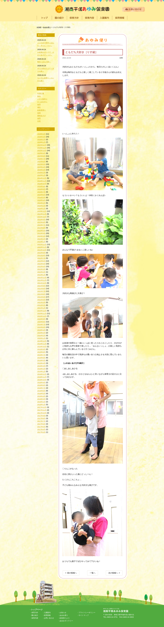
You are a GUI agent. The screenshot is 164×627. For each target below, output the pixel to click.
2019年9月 (41, 349)
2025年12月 (41, 145)
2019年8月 (41, 352)
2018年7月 (41, 388)
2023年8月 (41, 222)
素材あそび (41, 116)
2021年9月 (41, 286)
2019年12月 (41, 341)
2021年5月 (41, 297)
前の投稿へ (72, 573)
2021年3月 (41, 302)
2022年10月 (41, 250)
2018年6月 (41, 391)
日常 (121, 58)
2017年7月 (41, 421)
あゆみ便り (64, 615)
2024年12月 (41, 178)
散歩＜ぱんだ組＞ (44, 62)
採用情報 (47, 615)
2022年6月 (41, 261)
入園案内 (47, 612)
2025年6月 (41, 161)
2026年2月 (41, 139)
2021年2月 (41, 305)
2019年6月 (41, 358)
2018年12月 (41, 374)
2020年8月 (41, 322)
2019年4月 (41, 363)
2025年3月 (41, 170)
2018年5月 (41, 393)
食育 (39, 104)
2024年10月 (41, 184)
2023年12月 (41, 211)
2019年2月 (41, 369)
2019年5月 (41, 360)
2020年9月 (41, 319)
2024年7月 (41, 192)
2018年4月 (41, 396)
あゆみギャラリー (66, 621)
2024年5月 (41, 197)
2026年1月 (41, 142)
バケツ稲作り (42, 99)
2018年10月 (41, 380)
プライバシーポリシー (87, 612)
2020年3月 (41, 333)
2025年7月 (41, 159)
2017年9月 (41, 416)
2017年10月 (41, 413)
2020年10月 (41, 316)
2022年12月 (41, 244)
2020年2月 (41, 335)
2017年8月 (41, 418)
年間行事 (40, 93)
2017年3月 (41, 432)
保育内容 (34, 618)
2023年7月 (41, 225)
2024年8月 (41, 189)
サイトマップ (84, 615)
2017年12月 (41, 407)
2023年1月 (41, 242)
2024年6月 (41, 195)
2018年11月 (41, 377)
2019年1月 (41, 371)
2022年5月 (41, 264)
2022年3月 (41, 269)
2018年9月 (41, 382)
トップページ (36, 610)
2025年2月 (41, 172)
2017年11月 (41, 410)
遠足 (39, 107)
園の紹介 (34, 615)
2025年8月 (41, 156)
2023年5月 (41, 230)
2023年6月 (41, 228)
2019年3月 (41, 366)
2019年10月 (41, 346)
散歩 (39, 96)
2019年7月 (41, 355)
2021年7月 (41, 291)
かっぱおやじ (42, 102)
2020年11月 (41, 313)
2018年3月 (41, 399)
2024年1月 (41, 208)
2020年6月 (41, 327)
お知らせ (63, 612)
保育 (39, 118)
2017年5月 (41, 427)
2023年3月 (41, 236)
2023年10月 (41, 217)
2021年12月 (41, 277)
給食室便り (41, 110)
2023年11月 (41, 214)
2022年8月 (41, 255)
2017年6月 (41, 424)
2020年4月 (41, 330)
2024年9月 (41, 186)
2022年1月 (41, 275)
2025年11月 (41, 148)
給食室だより (65, 618)
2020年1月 (41, 338)
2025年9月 (41, 153)
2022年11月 (41, 247)
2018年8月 (41, 385)
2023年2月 (41, 239)
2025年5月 (41, 164)
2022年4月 (41, 266)
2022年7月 (41, 258)
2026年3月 (41, 137)
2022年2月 (41, 272)
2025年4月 (41, 167)
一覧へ (92, 573)
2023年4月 (41, 233)
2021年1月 (41, 308)
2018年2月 (41, 402)
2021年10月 (41, 283)
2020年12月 (41, 311)
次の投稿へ (113, 573)
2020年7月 (41, 324)
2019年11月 (41, 344)
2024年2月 (41, 206)
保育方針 (34, 612)
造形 (39, 113)
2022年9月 (41, 253)
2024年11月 (41, 181)
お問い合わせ (49, 618)
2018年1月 (41, 404)
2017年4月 (41, 429)
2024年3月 (41, 203)
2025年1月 (41, 175)
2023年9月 (41, 219)
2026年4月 (41, 134)
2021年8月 (41, 288)
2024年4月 (41, 200)
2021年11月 (41, 280)
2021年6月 (41, 294)
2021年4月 (41, 300)
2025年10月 (41, 150)
